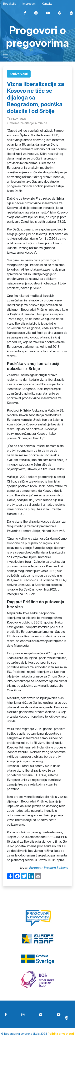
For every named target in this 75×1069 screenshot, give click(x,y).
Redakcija (9, 3)
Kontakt (47, 3)
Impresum (29, 3)
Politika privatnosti (61, 1033)
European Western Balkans (48, 868)
